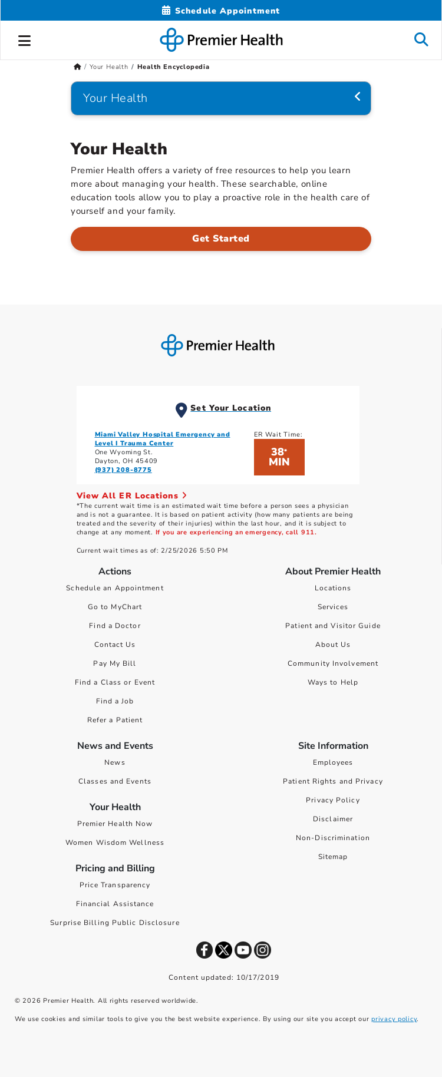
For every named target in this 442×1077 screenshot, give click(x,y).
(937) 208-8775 (123, 469)
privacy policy (394, 1019)
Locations (333, 588)
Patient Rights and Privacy (333, 781)
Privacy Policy (332, 800)
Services (333, 607)
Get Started (221, 238)
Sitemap (333, 856)
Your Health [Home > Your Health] (109, 66)
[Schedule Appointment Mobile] (221, 10)
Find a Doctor (114, 625)
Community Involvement (333, 663)
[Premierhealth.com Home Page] (77, 66)
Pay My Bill (114, 663)
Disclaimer (333, 819)
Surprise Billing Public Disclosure (114, 922)
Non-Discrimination (333, 838)
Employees (333, 762)
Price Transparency (115, 885)
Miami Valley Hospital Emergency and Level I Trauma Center (162, 439)
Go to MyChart (115, 607)
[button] (24, 39)
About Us (333, 644)
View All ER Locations (132, 495)
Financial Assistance (115, 903)
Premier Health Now (115, 823)
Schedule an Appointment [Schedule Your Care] (114, 588)
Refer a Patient (115, 720)
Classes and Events (114, 781)
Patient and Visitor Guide (333, 625)
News (114, 762)
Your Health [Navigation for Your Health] (115, 98)
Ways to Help (333, 682)
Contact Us (115, 644)
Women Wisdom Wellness (114, 842)
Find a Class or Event (115, 682)
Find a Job (115, 701)
